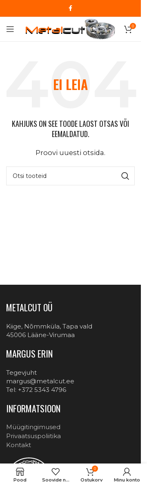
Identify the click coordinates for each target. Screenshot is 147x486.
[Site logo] (70, 28)
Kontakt (18, 445)
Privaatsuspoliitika (33, 436)
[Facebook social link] (71, 8)
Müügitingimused (33, 427)
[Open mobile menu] (10, 29)
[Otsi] (70, 175)
